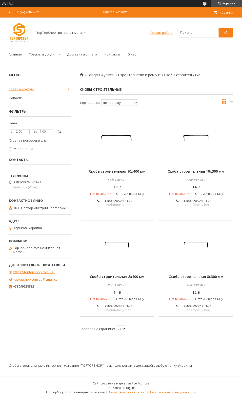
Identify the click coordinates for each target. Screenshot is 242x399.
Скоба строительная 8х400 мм (117, 276)
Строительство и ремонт (139, 75)
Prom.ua (143, 383)
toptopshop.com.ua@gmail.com (36, 279)
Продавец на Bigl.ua (121, 388)
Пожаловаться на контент (127, 392)
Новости (15, 98)
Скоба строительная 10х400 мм (117, 171)
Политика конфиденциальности (172, 392)
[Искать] (226, 32)
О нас (131, 54)
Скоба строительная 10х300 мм (196, 171)
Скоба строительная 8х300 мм (196, 276)
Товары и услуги (42, 54)
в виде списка (231, 102)
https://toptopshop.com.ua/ (34, 272)
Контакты (112, 54)
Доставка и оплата (82, 54)
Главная (15, 54)
